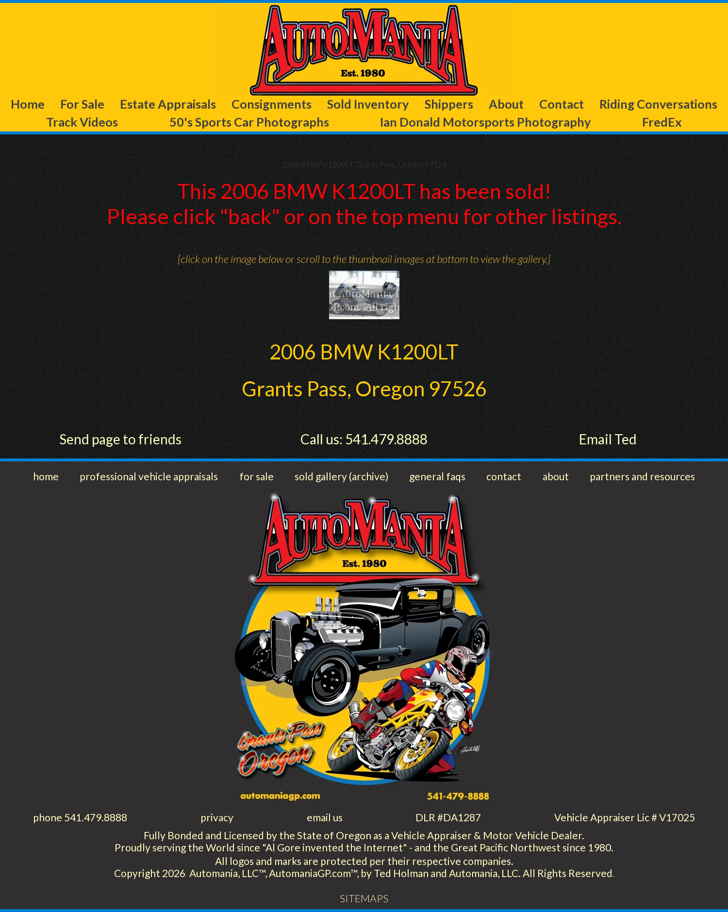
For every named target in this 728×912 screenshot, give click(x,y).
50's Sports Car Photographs (249, 121)
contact (503, 476)
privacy (216, 817)
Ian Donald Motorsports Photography (485, 121)
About (506, 104)
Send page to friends (120, 439)
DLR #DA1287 (448, 817)
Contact (561, 104)
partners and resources (642, 476)
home (46, 476)
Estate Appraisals (168, 104)
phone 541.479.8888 (80, 817)
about (556, 476)
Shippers (449, 104)
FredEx (662, 121)
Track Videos (82, 121)
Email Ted (608, 439)
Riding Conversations (658, 104)
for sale (256, 476)
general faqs (437, 476)
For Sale (82, 104)
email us (325, 817)
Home (28, 104)
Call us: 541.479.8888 (364, 439)
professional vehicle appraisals (149, 476)
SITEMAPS (364, 898)
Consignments (272, 104)
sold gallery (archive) (341, 476)
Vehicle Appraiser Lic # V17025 (624, 817)
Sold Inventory (368, 104)
